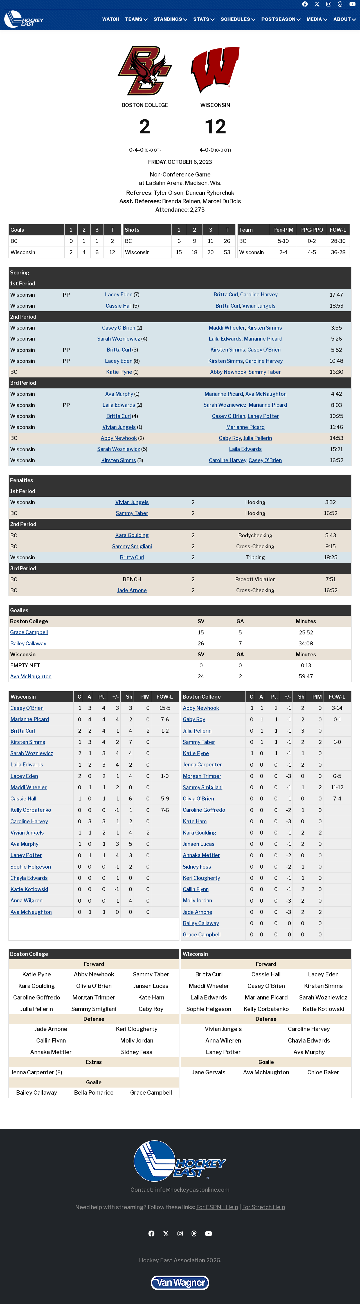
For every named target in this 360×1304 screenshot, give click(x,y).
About (342, 20)
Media (314, 20)
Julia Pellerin (258, 437)
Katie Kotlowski (29, 886)
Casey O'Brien (118, 327)
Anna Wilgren (26, 898)
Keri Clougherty (201, 875)
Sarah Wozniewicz (118, 338)
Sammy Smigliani (132, 545)
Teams (134, 20)
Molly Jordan (198, 898)
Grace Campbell (29, 631)
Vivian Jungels (259, 305)
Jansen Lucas (199, 841)
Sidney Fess (197, 864)
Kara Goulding (132, 534)
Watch (111, 20)
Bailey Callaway (28, 642)
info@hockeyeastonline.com (192, 1186)
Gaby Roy (230, 437)
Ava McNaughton (266, 393)
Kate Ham (195, 819)
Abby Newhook (228, 371)
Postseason (279, 20)
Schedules (235, 20)
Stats (202, 20)
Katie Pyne (118, 371)
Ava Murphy (118, 393)
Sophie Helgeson (30, 864)
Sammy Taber (265, 371)
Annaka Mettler (201, 853)
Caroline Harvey (259, 295)
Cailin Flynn (196, 886)
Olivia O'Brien (199, 796)
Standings (168, 20)
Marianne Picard (263, 338)
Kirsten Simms (265, 327)
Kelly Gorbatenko (30, 808)
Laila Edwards (225, 338)
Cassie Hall (118, 305)
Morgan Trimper (202, 774)
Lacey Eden (118, 295)
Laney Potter (264, 415)
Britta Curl (225, 295)
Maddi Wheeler (227, 327)
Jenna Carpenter (202, 763)
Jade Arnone (132, 589)
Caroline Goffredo (204, 808)
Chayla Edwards (29, 875)
